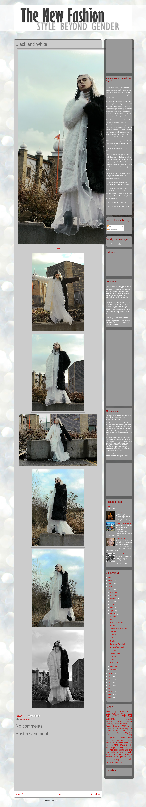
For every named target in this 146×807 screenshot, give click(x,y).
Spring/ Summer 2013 (116, 726)
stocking (117, 762)
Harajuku (128, 719)
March (112, 614)
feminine (109, 742)
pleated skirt (126, 757)
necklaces (117, 754)
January (113, 669)
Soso (112, 659)
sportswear (110, 762)
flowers (126, 742)
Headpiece (110, 721)
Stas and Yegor (121, 554)
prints (120, 760)
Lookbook (128, 721)
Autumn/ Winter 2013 (116, 716)
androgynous (127, 733)
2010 (110, 695)
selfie (125, 760)
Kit (111, 619)
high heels (119, 745)
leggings (109, 750)
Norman (113, 616)
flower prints (118, 742)
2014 (110, 682)
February (113, 666)
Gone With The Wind (117, 644)
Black (130, 716)
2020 (110, 583)
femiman (128, 740)
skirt (130, 759)
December (114, 592)
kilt (107, 748)
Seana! (108, 506)
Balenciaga (114, 662)
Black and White (115, 653)
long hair (124, 750)
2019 (110, 586)
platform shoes (112, 757)
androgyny (109, 735)
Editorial (110, 718)
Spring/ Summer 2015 (124, 728)
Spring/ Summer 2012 (122, 724)
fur (131, 742)
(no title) (119, 512)
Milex (58, 249)
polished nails (112, 760)
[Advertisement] (121, 55)
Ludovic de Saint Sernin (118, 629)
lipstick (117, 750)
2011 (110, 692)
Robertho (113, 650)
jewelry (129, 745)
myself (108, 754)
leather (129, 748)
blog (130, 735)
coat (119, 738)
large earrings (117, 748)
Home (58, 794)
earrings (120, 740)
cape (114, 738)
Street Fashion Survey (124, 523)
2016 (110, 676)
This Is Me (113, 641)
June (112, 604)
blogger (109, 738)
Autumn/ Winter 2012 (122, 714)
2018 (110, 589)
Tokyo (117, 732)
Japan (119, 721)
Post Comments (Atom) (62, 800)
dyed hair (110, 740)
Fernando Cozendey (117, 622)
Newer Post (20, 794)
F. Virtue (113, 635)
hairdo (108, 745)
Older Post (95, 794)
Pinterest (113, 632)
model (129, 752)
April (112, 611)
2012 (110, 689)
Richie (112, 638)
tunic (122, 762)
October (113, 598)
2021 (110, 580)
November (114, 595)
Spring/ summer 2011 (115, 730)
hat (112, 745)
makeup (123, 752)
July (112, 601)
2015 (110, 679)
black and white (121, 735)
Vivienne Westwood (117, 647)
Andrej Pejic (111, 712)
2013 (110, 686)
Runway (109, 724)
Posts (110, 226)
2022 (110, 577)
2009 (110, 698)
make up (115, 752)
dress (23, 719)
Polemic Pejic (120, 539)
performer (128, 754)
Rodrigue (113, 625)
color (123, 738)
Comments (112, 230)
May (112, 607)
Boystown (113, 656)
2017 (110, 673)
